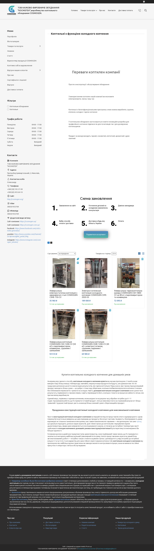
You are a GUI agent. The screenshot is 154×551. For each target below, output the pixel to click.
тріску (139, 421)
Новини (10, 51)
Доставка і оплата (125, 10)
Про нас (102, 10)
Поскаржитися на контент (87, 548)
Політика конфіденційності (106, 548)
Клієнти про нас (15, 528)
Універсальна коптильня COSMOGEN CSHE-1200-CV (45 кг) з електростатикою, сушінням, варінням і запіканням (95, 346)
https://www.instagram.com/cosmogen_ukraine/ (24, 241)
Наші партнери (51, 528)
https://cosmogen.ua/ (28, 221)
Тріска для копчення (126, 528)
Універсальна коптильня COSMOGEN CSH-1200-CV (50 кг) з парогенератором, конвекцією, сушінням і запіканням (63, 346)
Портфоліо (12, 36)
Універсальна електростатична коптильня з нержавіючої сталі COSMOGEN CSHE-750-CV (63, 294)
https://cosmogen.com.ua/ (30, 225)
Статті (10, 56)
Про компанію (14, 522)
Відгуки (10, 85)
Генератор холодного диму (128, 522)
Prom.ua (89, 546)
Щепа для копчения (19, 499)
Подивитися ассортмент (96, 234)
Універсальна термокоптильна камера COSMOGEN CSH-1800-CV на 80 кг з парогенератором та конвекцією (128, 294)
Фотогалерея (13, 41)
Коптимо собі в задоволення (19, 65)
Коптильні (122, 525)
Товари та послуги (87, 10)
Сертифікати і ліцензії (16, 80)
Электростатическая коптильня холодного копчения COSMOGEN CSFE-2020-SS (94, 294)
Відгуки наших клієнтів (17, 70)
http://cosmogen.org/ (15, 199)
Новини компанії (88, 522)
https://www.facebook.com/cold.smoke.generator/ (23, 229)
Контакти (112, 10)
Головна (74, 10)
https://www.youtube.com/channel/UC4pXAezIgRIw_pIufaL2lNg (24, 235)
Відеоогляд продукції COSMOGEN (21, 61)
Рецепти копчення (89, 525)
